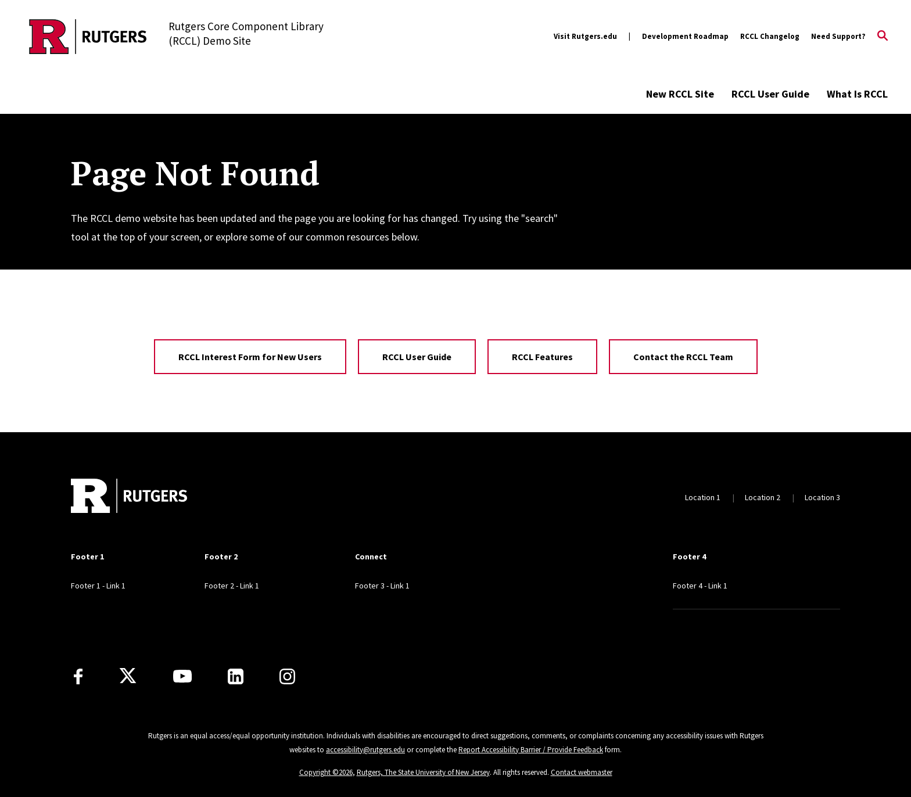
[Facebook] (78, 676)
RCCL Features (542, 356)
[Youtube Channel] (182, 676)
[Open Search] (882, 36)
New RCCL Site (680, 93)
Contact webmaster (581, 772)
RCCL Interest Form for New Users (250, 356)
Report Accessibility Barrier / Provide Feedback (530, 750)
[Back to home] (129, 497)
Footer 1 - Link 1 (98, 585)
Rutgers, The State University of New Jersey (423, 772)
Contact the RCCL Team (683, 356)
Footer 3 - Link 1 (382, 585)
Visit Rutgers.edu (585, 36)
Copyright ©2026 (326, 772)
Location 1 (702, 497)
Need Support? (838, 36)
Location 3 (822, 497)
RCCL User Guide (770, 93)
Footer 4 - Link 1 (700, 585)
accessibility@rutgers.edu (365, 750)
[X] (128, 676)
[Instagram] (287, 676)
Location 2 (762, 497)
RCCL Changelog (769, 36)
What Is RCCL (857, 93)
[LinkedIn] (235, 676)
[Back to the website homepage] (88, 36)
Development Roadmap (685, 36)
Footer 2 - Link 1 (232, 585)
